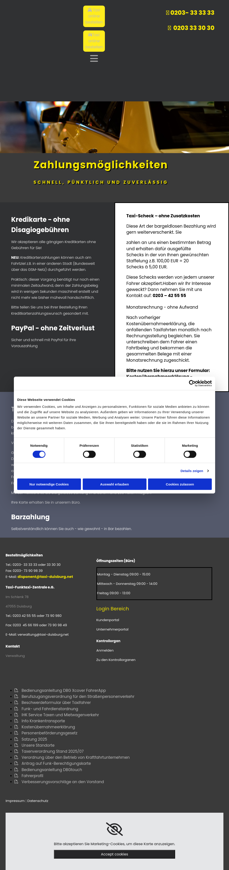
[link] (114, 829)
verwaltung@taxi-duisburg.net (43, 634)
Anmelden (105, 650)
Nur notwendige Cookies (49, 484)
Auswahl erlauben (114, 484)
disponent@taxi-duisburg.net (45, 576)
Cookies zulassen (180, 484)
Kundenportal (107, 620)
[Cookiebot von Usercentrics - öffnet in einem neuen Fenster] (192, 383)
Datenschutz (37, 800)
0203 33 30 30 (191, 28)
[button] (94, 16)
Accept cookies (114, 854)
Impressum (15, 800)
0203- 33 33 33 (191, 13)
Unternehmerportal (112, 629)
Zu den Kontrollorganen (116, 659)
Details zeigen (191, 470)
